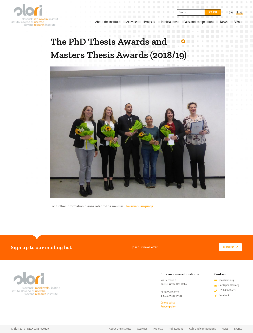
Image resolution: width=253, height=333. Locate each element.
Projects (149, 22)
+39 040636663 (227, 290)
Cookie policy (168, 303)
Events (237, 22)
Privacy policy (168, 306)
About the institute (107, 22)
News (224, 22)
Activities (132, 22)
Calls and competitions (198, 22)
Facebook (224, 295)
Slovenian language (139, 206)
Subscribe (228, 247)
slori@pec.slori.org (228, 285)
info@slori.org (226, 280)
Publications (169, 22)
